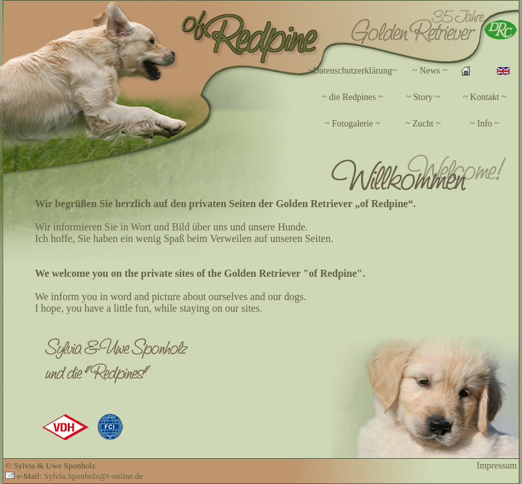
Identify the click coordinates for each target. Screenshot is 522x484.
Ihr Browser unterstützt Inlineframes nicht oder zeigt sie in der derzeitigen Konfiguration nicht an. (360, 97)
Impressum (497, 465)
